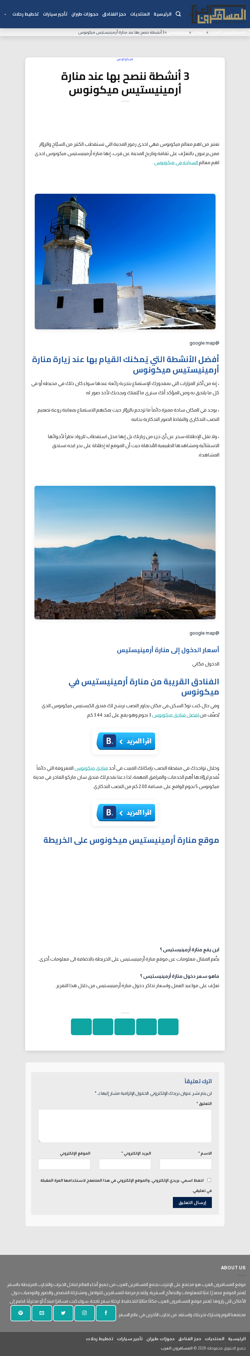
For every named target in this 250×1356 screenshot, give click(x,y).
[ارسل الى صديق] (124, 1026)
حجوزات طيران (84, 14)
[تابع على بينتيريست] (20, 1313)
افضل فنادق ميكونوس (175, 715)
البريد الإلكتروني (136, 1153)
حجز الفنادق (114, 14)
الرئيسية (162, 14)
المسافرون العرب (227, 32)
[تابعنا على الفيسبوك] (106, 1313)
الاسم (205, 1153)
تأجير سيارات (55, 14)
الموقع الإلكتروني (75, 1153)
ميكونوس (178, 32)
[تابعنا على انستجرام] (84, 1313)
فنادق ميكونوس (91, 768)
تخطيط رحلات (25, 14)
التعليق (204, 1103)
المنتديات (140, 14)
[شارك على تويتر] (146, 1026)
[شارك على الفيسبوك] (168, 1026)
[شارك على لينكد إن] (81, 1026)
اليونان (199, 32)
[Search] (178, 14)
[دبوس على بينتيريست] (103, 1026)
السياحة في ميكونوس (176, 162)
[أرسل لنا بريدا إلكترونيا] (42, 1313)
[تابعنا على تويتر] (63, 1313)
